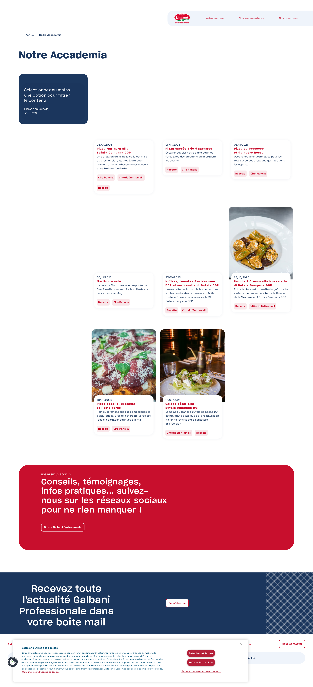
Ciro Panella (106, 177)
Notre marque (68, 13)
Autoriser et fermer (201, 653)
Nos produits (172, 13)
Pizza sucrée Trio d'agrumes (188, 148)
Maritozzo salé (109, 281)
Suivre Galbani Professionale (62, 527)
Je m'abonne (177, 603)
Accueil (30, 35)
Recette (103, 187)
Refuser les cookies (201, 662)
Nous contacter (274, 13)
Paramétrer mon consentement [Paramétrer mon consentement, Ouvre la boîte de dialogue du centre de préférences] (201, 671)
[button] (12, 662)
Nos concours (140, 13)
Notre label (203, 13)
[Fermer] (241, 644)
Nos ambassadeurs (104, 13)
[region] (130, 661)
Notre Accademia (236, 13)
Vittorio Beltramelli (131, 177)
